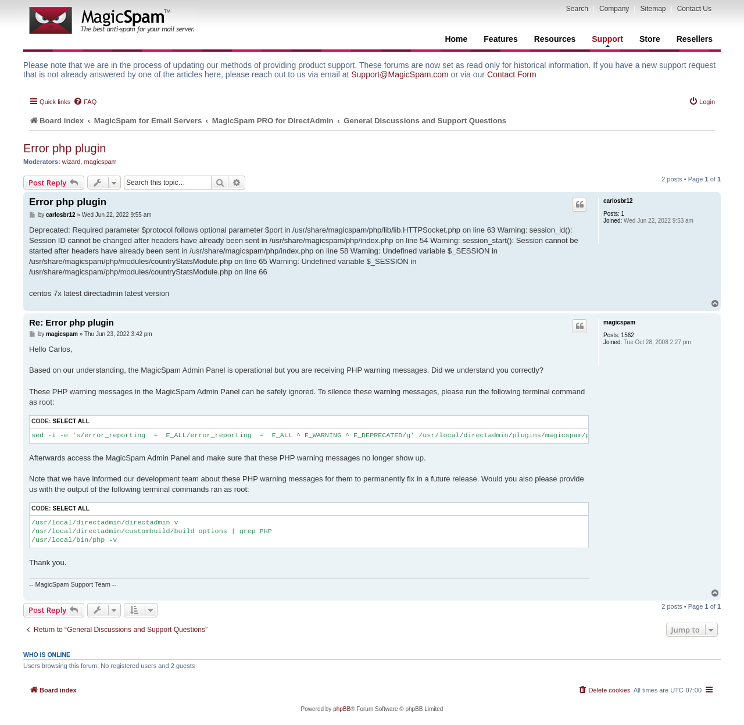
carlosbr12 (618, 201)
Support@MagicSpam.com (400, 74)
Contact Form (511, 74)
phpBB (341, 709)
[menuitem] (84, 102)
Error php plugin (64, 148)
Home (456, 39)
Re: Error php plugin (71, 322)
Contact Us (694, 9)
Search (577, 9)
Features (500, 39)
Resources (555, 39)
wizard (71, 161)
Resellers (695, 39)
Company (614, 9)
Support (607, 40)
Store (649, 39)
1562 (627, 335)
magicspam (100, 161)
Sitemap (653, 9)
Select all (71, 421)
